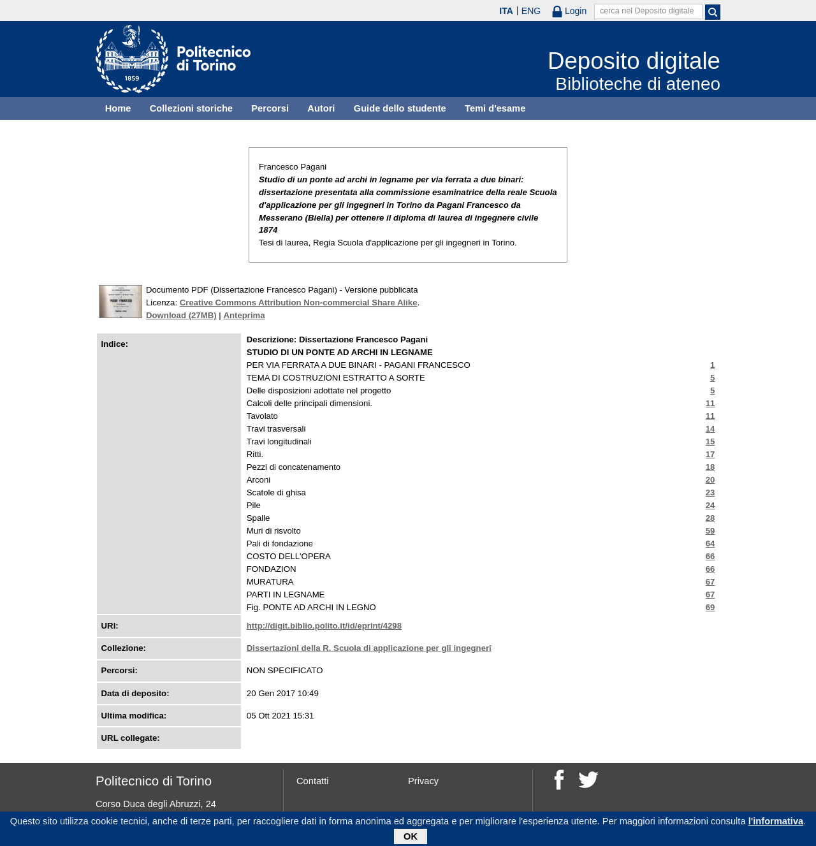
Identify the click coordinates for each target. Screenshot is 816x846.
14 (710, 429)
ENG (531, 10)
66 (710, 556)
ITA (506, 10)
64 (710, 543)
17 (710, 454)
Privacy (423, 781)
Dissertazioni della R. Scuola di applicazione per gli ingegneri (369, 648)
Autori (321, 108)
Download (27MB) (181, 315)
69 (710, 607)
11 (710, 403)
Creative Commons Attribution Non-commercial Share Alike (299, 302)
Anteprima (244, 315)
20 (710, 480)
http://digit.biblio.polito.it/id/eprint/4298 (324, 626)
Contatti (312, 781)
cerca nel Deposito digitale (647, 10)
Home (118, 108)
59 (710, 531)
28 (710, 518)
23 (710, 492)
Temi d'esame (495, 108)
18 (710, 467)
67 (710, 582)
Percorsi (270, 108)
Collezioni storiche (191, 108)
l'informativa (776, 824)
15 (710, 441)
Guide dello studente (400, 108)
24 (710, 505)
